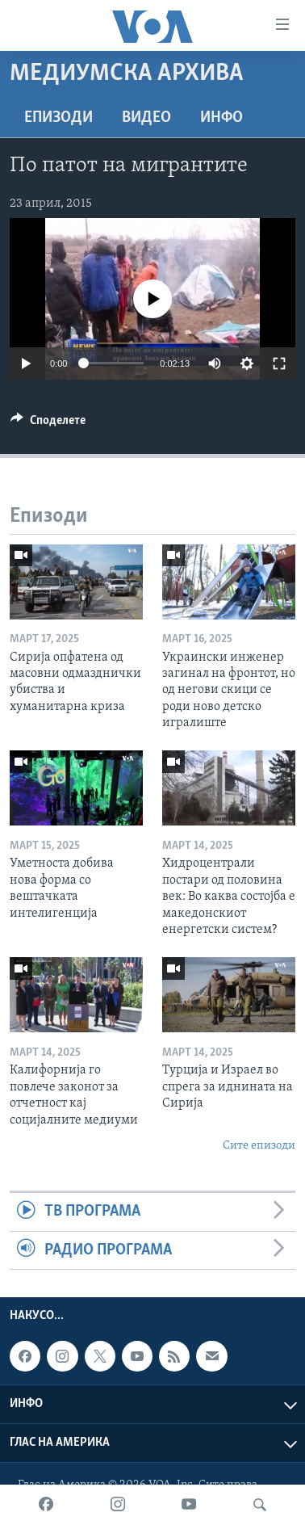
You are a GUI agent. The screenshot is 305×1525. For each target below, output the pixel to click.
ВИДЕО (146, 118)
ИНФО (221, 118)
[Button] (48, 424)
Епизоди (58, 118)
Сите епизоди (259, 1146)
